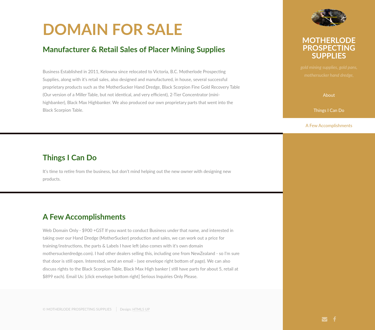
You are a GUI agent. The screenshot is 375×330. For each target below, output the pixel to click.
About (329, 95)
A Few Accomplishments (329, 125)
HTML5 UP (141, 309)
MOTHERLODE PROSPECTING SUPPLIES (329, 47)
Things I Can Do (329, 110)
